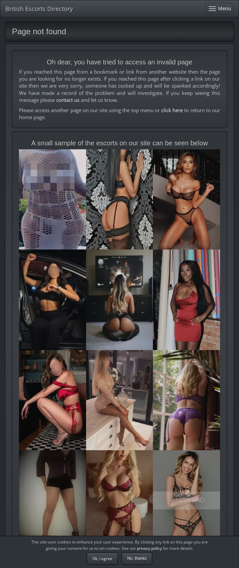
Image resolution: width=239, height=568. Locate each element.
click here (172, 110)
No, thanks (137, 558)
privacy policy (149, 548)
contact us (67, 100)
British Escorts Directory (39, 9)
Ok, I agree (102, 558)
